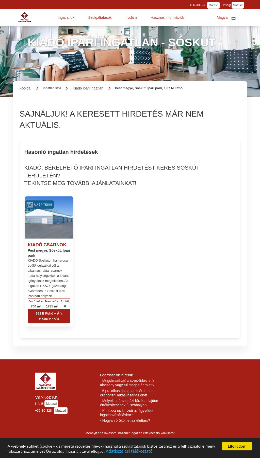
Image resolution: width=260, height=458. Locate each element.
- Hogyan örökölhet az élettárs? (125, 420)
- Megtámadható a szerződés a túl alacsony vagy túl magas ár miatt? (127, 383)
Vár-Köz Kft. (47, 397)
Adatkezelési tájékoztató (129, 453)
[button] (66, 17)
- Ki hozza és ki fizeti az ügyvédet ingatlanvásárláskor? (126, 413)
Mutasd (213, 5)
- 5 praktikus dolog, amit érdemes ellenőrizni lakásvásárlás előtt (126, 393)
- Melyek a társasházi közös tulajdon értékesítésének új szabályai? (129, 403)
